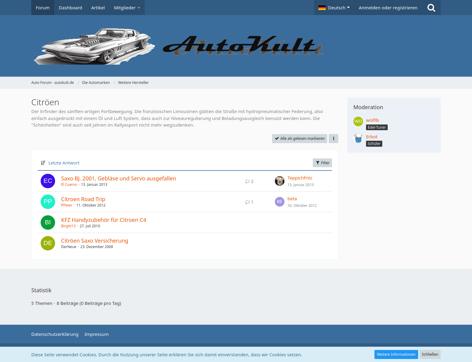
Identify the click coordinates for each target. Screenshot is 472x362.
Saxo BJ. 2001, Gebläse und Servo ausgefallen (118, 178)
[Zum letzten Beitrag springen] (279, 181)
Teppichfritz (299, 178)
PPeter (66, 205)
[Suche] (431, 7)
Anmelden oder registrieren (388, 8)
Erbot (371, 136)
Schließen (430, 354)
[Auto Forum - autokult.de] (236, 46)
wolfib (372, 120)
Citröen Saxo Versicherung (94, 240)
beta (292, 198)
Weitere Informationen (396, 354)
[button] (334, 7)
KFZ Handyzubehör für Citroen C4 (103, 219)
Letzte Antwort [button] (63, 163)
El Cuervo (69, 184)
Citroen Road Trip (83, 199)
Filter (322, 162)
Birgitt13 (68, 226)
